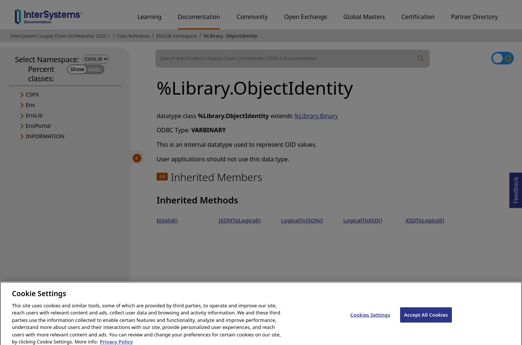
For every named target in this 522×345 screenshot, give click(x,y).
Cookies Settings (370, 318)
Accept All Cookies (426, 318)
